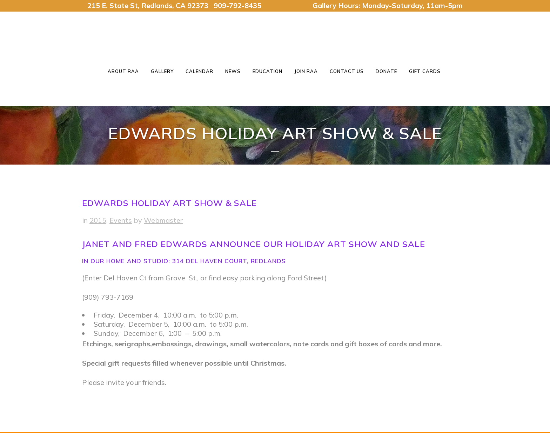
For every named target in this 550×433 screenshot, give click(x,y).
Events (120, 220)
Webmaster (163, 220)
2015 (97, 220)
